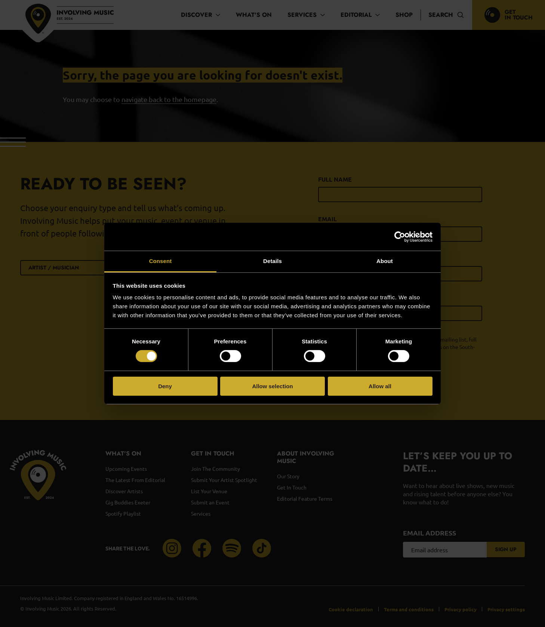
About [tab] (384, 261)
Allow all (380, 386)
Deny (165, 386)
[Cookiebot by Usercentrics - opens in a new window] (399, 236)
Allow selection (272, 386)
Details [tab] (272, 261)
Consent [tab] (160, 261)
